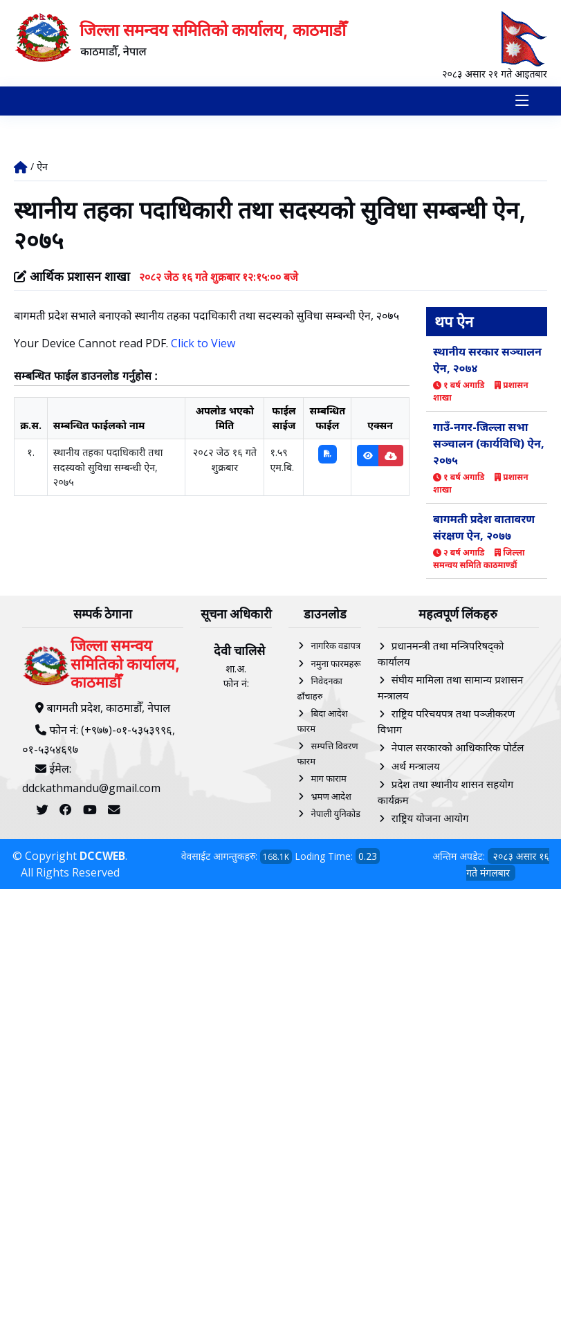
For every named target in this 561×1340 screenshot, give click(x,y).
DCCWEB (102, 855)
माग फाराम (328, 779)
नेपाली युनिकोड (335, 814)
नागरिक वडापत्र (335, 646)
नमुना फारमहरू (335, 663)
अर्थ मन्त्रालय (416, 766)
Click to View (203, 343)
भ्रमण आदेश (331, 796)
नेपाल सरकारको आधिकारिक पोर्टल (458, 748)
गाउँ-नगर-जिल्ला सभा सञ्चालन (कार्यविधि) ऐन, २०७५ (488, 443)
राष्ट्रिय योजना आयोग (430, 818)
